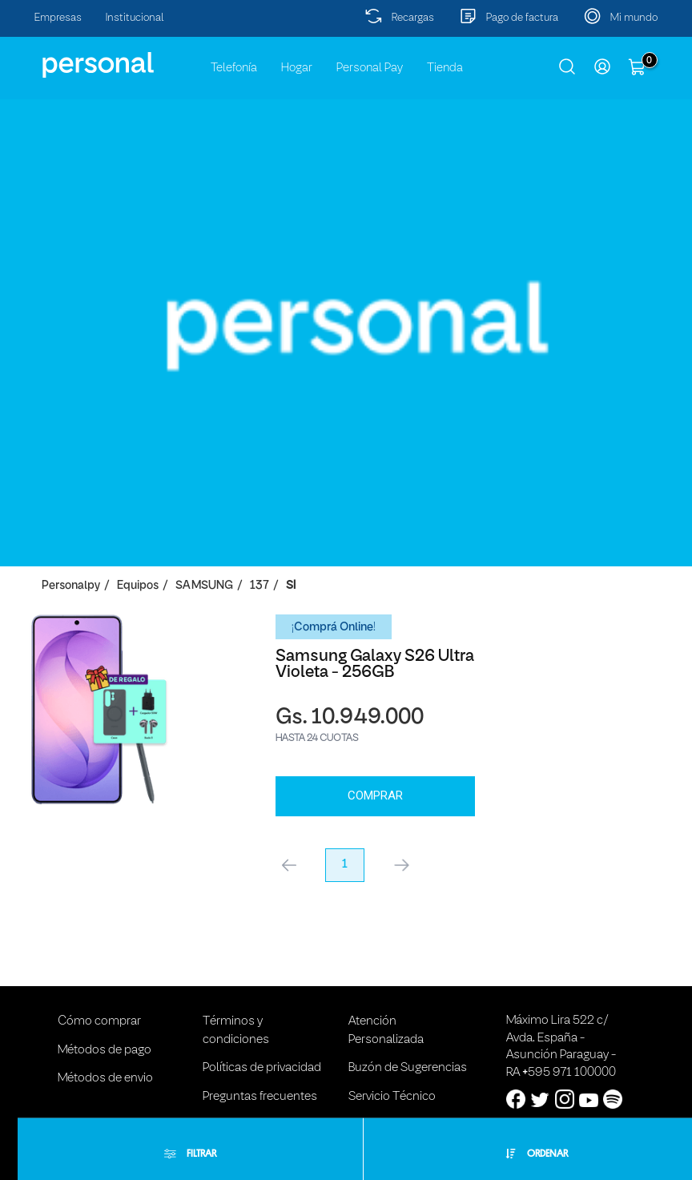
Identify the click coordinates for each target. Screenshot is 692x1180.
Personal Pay (369, 68)
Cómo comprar (99, 1010)
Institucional (135, 18)
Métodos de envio (105, 1066)
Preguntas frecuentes (260, 1084)
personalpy (71, 586)
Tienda (445, 68)
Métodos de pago (104, 1038)
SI (291, 586)
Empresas (58, 18)
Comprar (174, 783)
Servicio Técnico (392, 1084)
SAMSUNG (204, 586)
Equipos (138, 586)
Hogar (296, 68)
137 (259, 586)
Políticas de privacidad (262, 1055)
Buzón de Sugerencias (407, 1055)
